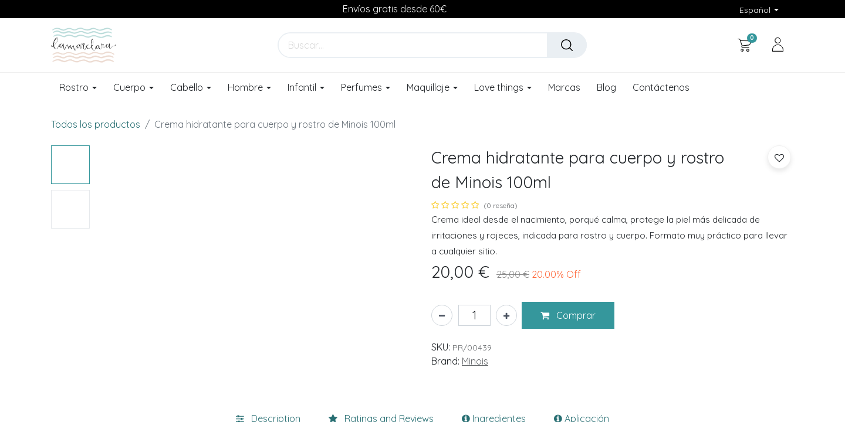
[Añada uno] (506, 315)
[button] (568, 315)
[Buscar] (567, 45)
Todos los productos (95, 124)
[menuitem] (564, 88)
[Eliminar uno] (441, 315)
